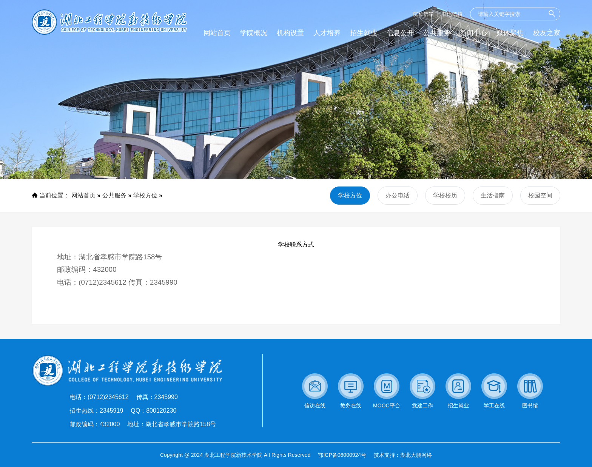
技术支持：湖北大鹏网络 (403, 455)
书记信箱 (451, 14)
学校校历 (445, 195)
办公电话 (397, 195)
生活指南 (493, 195)
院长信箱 (423, 14)
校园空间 (540, 195)
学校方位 (145, 195)
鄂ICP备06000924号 (342, 455)
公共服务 (114, 195)
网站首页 (83, 195)
